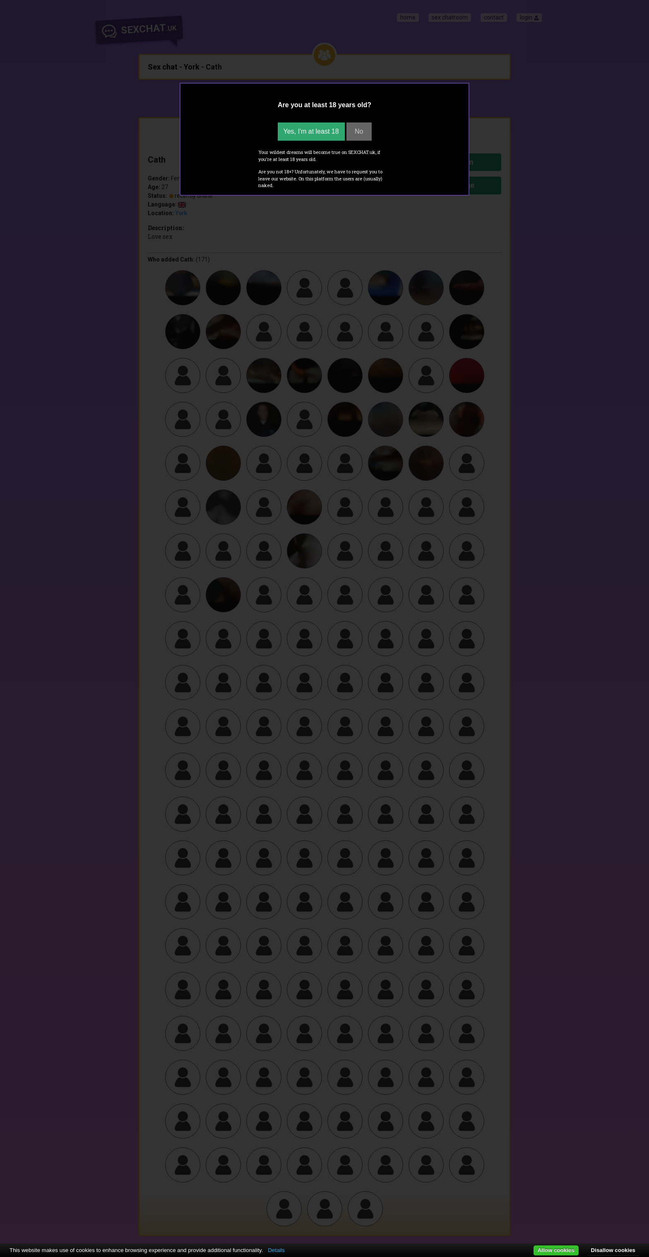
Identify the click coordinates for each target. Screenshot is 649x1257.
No (359, 131)
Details (276, 1250)
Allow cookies (556, 1250)
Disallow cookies (613, 1250)
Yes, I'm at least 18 (311, 131)
